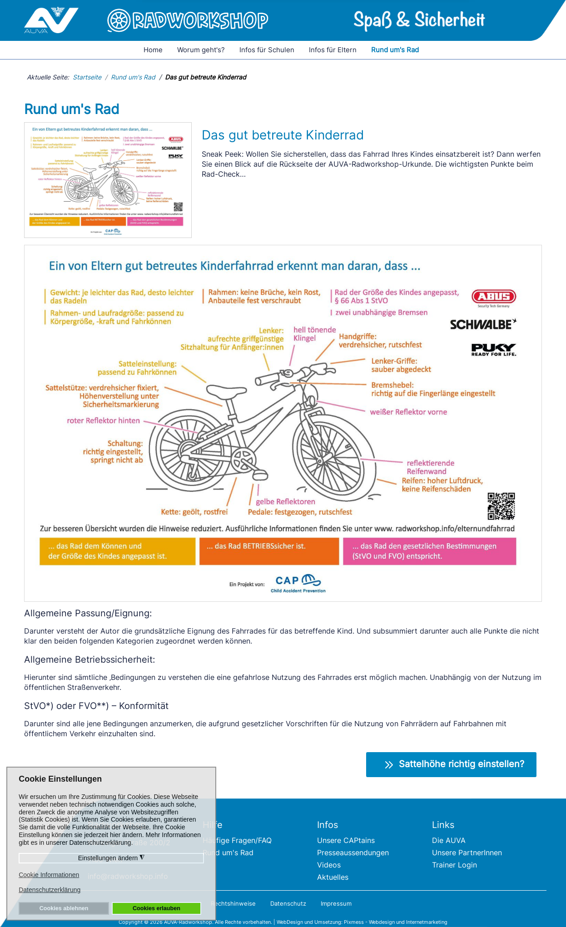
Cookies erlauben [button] (156, 908)
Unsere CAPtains (346, 840)
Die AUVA (449, 840)
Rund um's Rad (395, 49)
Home (153, 49)
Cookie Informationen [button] (49, 874)
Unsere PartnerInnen (467, 852)
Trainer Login (454, 864)
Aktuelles (332, 877)
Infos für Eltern (333, 49)
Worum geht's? (201, 49)
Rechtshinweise (233, 903)
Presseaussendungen (353, 852)
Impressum (336, 903)
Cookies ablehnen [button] (64, 908)
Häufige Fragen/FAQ (237, 840)
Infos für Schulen (266, 49)
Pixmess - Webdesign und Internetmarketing (395, 922)
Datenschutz (288, 903)
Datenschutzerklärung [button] (49, 889)
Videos (329, 864)
